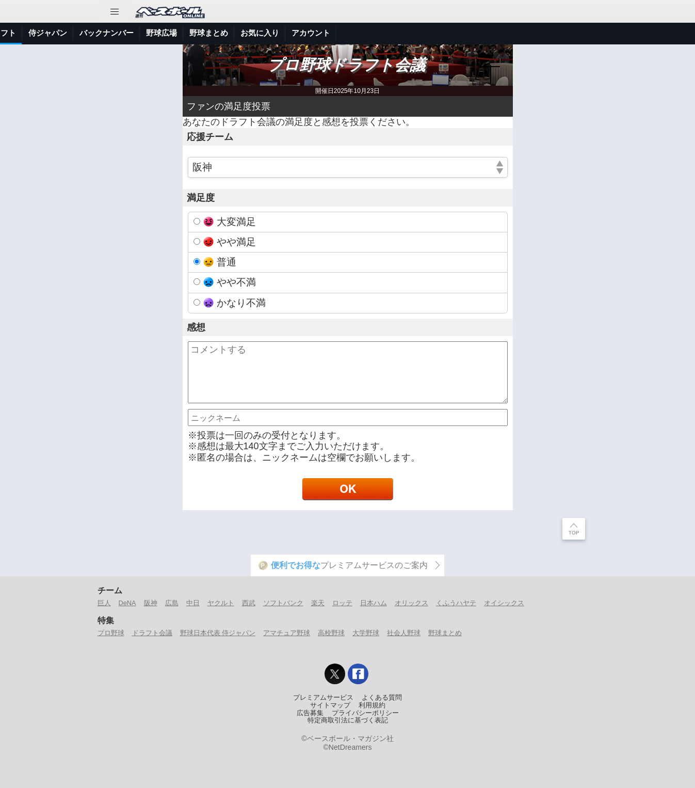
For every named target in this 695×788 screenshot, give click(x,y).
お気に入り (607, 32)
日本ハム (373, 603)
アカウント (658, 32)
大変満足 (229, 221)
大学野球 (365, 633)
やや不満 (229, 282)
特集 (218, 32)
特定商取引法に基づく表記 (348, 720)
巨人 (104, 603)
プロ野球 (253, 32)
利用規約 (372, 705)
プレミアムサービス (323, 697)
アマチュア (301, 32)
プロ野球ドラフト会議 (347, 64)
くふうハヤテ (456, 603)
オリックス (411, 603)
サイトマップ (330, 705)
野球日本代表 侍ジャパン (218, 633)
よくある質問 (382, 697)
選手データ (178, 32)
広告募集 (310, 713)
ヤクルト (220, 603)
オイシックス (504, 603)
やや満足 (229, 242)
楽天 (318, 603)
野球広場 (509, 32)
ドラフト (348, 32)
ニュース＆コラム (73, 32)
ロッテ (342, 603)
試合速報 (131, 32)
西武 (248, 603)
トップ (17, 32)
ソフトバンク (283, 603)
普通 (219, 262)
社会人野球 (404, 633)
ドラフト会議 (152, 633)
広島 (172, 603)
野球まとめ (556, 32)
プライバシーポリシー (365, 713)
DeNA (127, 603)
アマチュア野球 (286, 633)
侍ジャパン (395, 32)
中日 (193, 603)
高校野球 (331, 633)
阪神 (150, 603)
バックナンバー (454, 32)
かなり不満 (234, 302)
